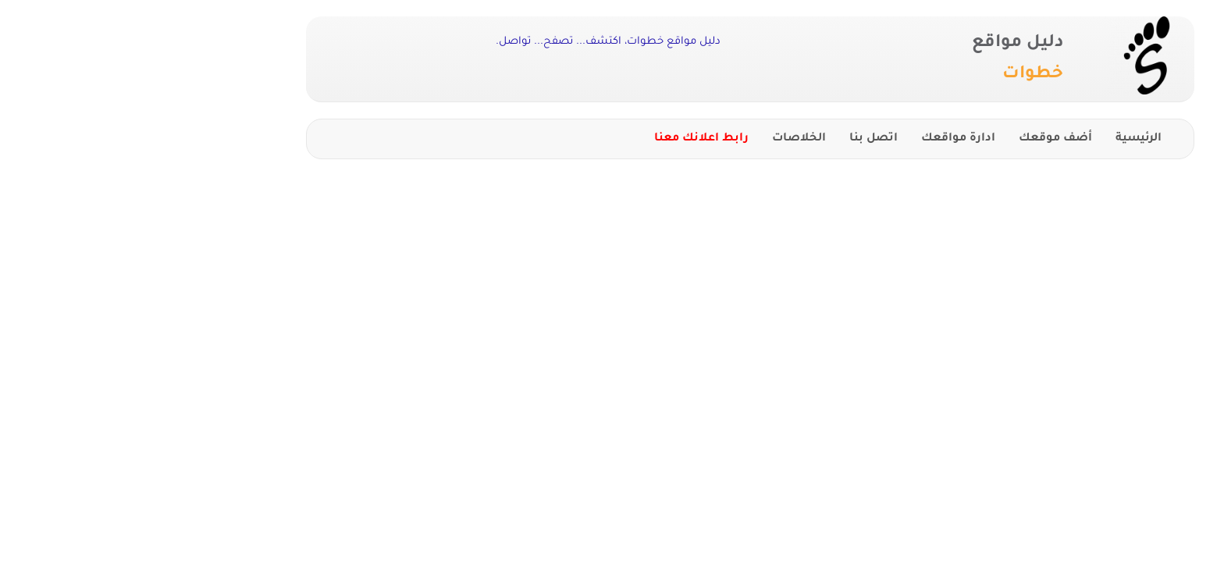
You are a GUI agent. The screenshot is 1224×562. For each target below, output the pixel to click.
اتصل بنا (735, 139)
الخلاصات (661, 139)
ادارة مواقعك (820, 139)
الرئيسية (1000, 139)
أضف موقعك (917, 139)
